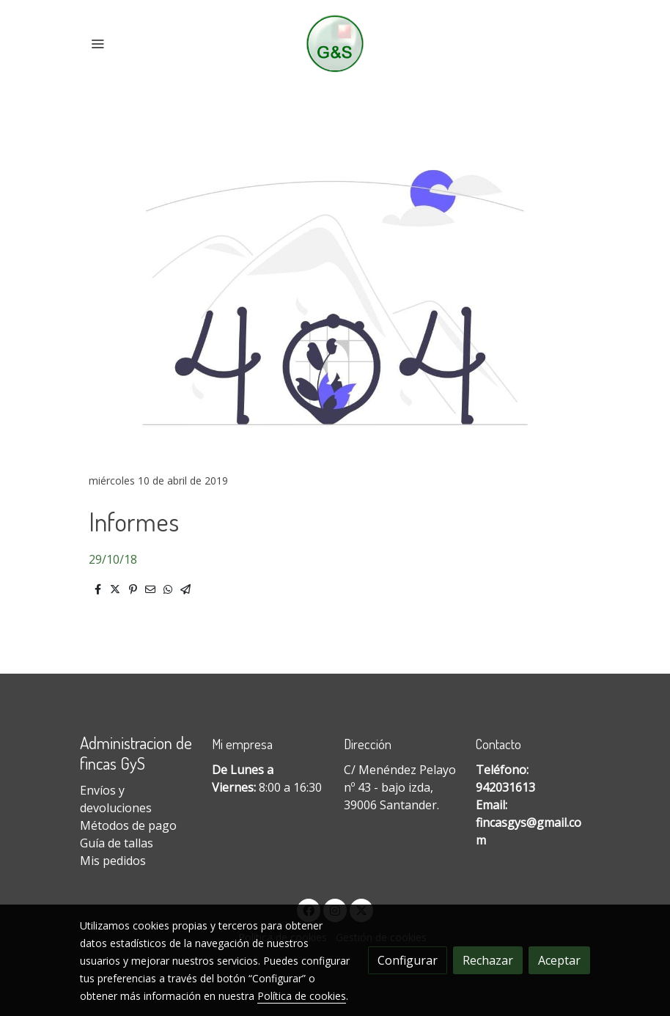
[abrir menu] (97, 43)
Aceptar (559, 960)
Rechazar (488, 960)
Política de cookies (301, 996)
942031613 (505, 787)
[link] (335, 44)
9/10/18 (116, 559)
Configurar (408, 960)
